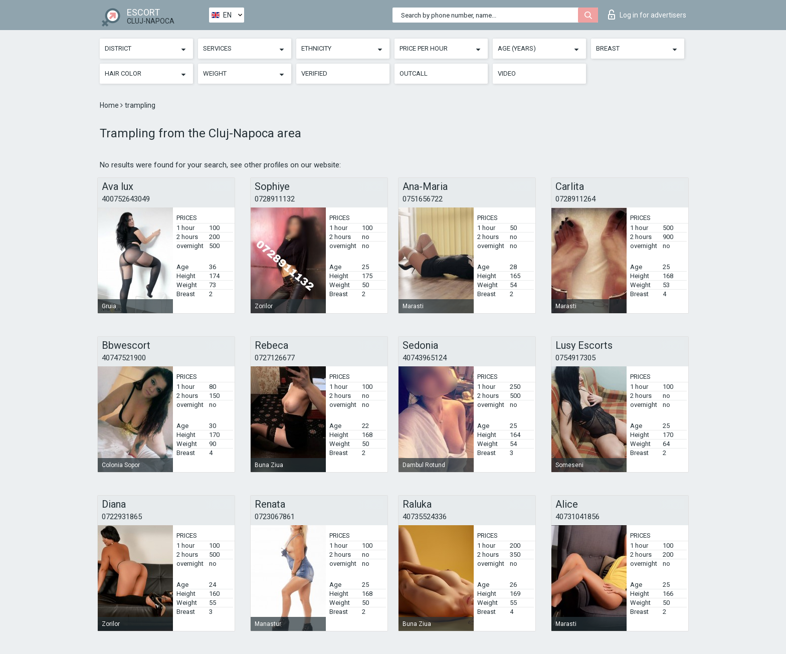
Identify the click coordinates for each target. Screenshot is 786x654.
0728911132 (275, 198)
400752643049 (126, 198)
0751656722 (423, 198)
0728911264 (575, 198)
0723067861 (275, 516)
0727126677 (275, 357)
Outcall (414, 73)
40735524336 (425, 516)
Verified (314, 73)
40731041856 (577, 516)
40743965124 (425, 357)
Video (507, 73)
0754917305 (575, 357)
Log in (647, 14)
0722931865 (122, 516)
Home (110, 105)
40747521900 (124, 357)
